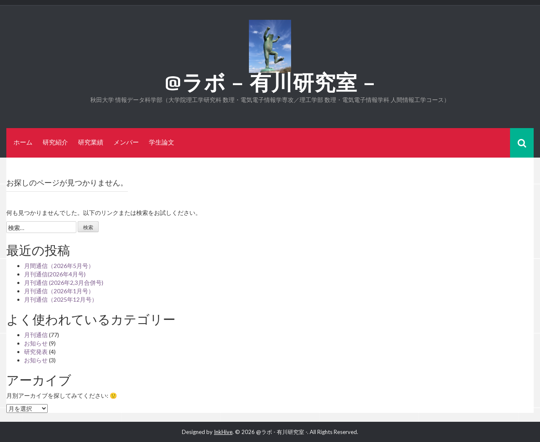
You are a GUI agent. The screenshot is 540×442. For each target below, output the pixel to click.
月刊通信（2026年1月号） (59, 291)
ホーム (23, 142)
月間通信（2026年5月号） (59, 265)
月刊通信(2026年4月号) (55, 274)
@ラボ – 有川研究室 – (270, 82)
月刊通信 (36, 334)
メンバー (126, 142)
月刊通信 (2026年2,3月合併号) (63, 282)
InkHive (223, 432)
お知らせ (36, 343)
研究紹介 (55, 142)
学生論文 (161, 142)
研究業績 (90, 142)
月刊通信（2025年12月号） (60, 299)
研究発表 (36, 351)
